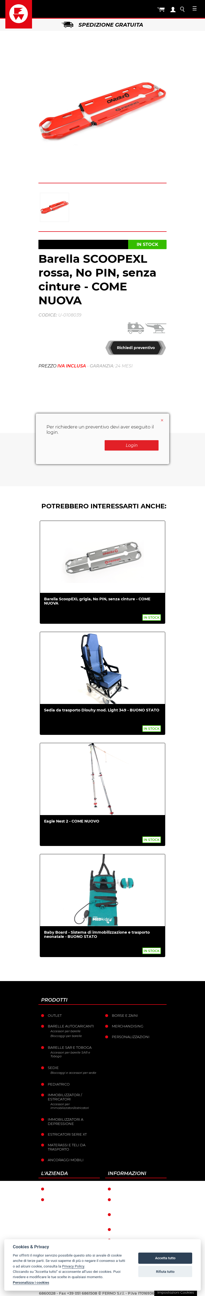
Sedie (53, 1068)
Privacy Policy (73, 1266)
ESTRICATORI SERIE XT (67, 1134)
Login (132, 445)
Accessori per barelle (65, 1031)
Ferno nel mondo (66, 1189)
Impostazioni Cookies (175, 1292)
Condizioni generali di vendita (138, 1201)
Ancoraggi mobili (66, 1160)
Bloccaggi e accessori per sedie (73, 1073)
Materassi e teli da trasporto (66, 1147)
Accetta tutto (165, 1258)
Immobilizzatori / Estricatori (65, 1097)
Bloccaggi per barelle (66, 1036)
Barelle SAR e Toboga (70, 1047)
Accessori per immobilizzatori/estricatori (69, 1106)
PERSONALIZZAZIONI (130, 1037)
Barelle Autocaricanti (71, 1026)
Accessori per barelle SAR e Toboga (70, 1054)
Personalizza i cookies (31, 1282)
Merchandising (127, 1026)
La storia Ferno (64, 1199)
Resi (119, 1229)
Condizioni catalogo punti (136, 1216)
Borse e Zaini (125, 1015)
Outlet (55, 1015)
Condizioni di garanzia (138, 1189)
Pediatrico (59, 1084)
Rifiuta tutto (165, 1272)
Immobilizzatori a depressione (65, 1121)
